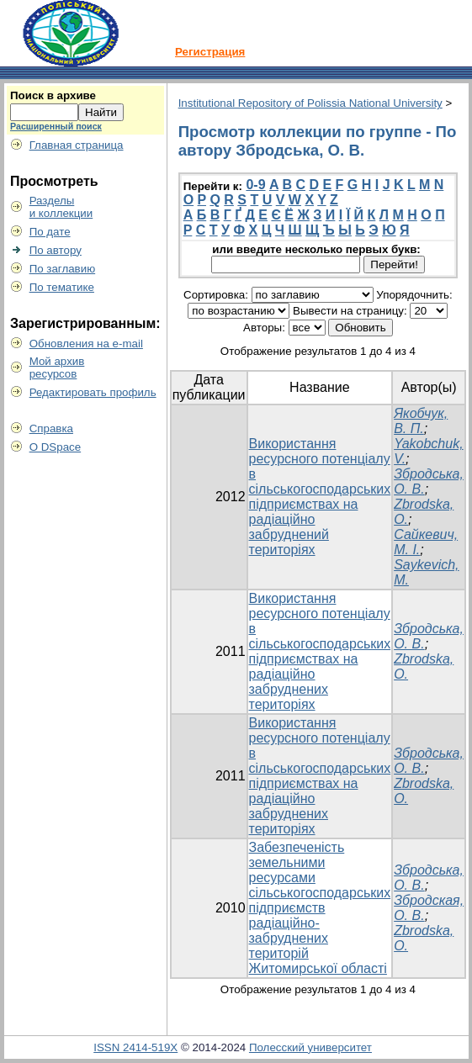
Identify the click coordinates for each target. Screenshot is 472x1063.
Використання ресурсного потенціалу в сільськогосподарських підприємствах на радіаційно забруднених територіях (320, 651)
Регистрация (210, 51)
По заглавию (62, 268)
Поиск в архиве (53, 95)
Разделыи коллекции (61, 206)
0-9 (255, 184)
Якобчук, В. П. (421, 421)
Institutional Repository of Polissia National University (310, 103)
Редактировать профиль (92, 392)
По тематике (61, 287)
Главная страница (76, 145)
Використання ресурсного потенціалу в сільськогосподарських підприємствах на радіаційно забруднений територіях (320, 496)
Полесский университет (310, 1047)
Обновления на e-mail (86, 343)
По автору (55, 250)
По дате (50, 231)
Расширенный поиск (56, 126)
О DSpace (55, 447)
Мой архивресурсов (57, 367)
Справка (51, 428)
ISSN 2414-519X (135, 1047)
